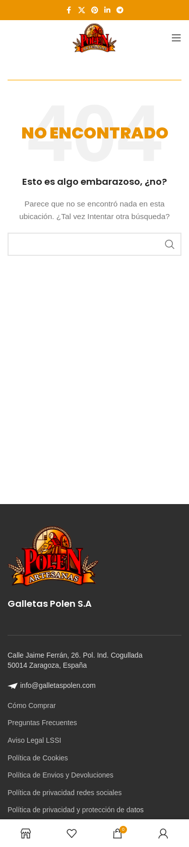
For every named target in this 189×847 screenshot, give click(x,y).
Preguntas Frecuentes (42, 723)
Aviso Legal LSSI (34, 740)
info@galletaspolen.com (52, 685)
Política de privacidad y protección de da (71, 810)
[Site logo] (94, 37)
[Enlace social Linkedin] (107, 10)
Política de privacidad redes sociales (64, 793)
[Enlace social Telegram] (120, 10)
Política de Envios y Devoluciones (60, 775)
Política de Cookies (38, 758)
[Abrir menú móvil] (176, 38)
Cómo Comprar (32, 705)
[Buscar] (94, 244)
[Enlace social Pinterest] (94, 10)
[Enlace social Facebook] (69, 10)
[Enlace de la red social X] (81, 10)
